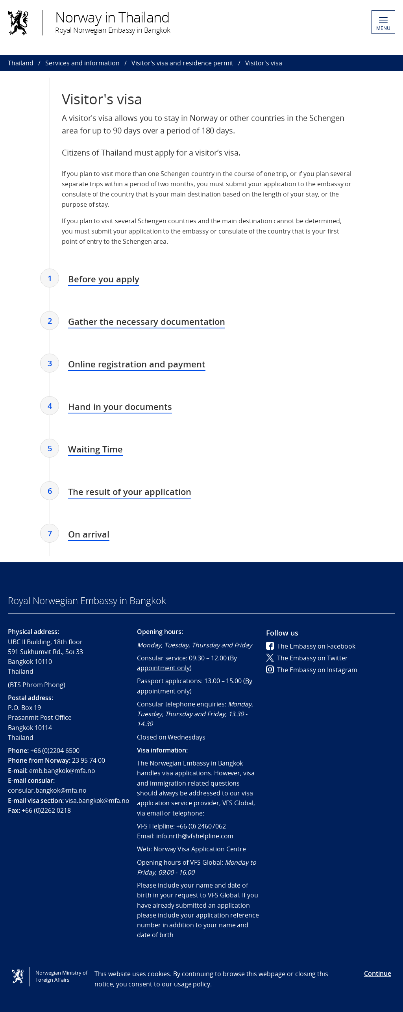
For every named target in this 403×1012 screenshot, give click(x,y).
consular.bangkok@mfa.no (47, 790)
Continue (377, 973)
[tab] (103, 280)
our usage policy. (187, 984)
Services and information (82, 63)
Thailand (20, 63)
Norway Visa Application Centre (199, 849)
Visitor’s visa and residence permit (182, 63)
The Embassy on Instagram (311, 669)
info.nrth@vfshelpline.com (195, 836)
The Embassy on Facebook (310, 646)
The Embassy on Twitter (307, 658)
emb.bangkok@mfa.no (62, 770)
